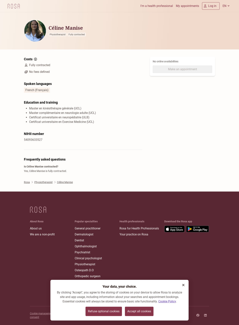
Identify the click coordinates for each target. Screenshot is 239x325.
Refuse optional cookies (104, 311)
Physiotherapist (85, 264)
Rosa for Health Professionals (139, 228)
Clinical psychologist (88, 258)
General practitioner (87, 228)
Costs (31, 59)
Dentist (79, 240)
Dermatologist (84, 234)
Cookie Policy (167, 301)
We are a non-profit (42, 234)
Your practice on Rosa (134, 234)
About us (36, 228)
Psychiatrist (82, 252)
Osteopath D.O (84, 270)
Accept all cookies (139, 311)
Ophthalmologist (86, 246)
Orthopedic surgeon (87, 276)
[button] (183, 285)
